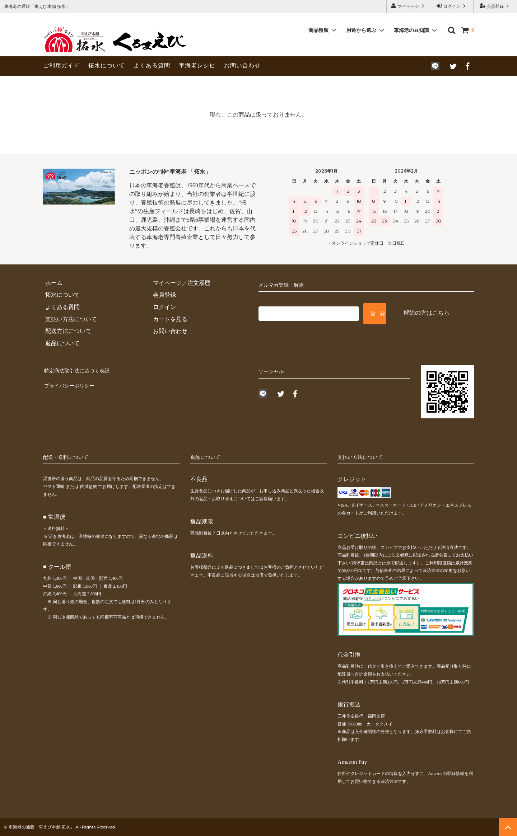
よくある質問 (152, 65)
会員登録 (495, 6)
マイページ (408, 6)
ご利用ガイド (61, 65)
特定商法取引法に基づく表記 (80, 369)
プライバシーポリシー (72, 382)
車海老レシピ (197, 65)
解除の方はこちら (427, 313)
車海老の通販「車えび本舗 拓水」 (41, 827)
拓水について (106, 65)
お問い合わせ (242, 65)
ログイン (451, 6)
